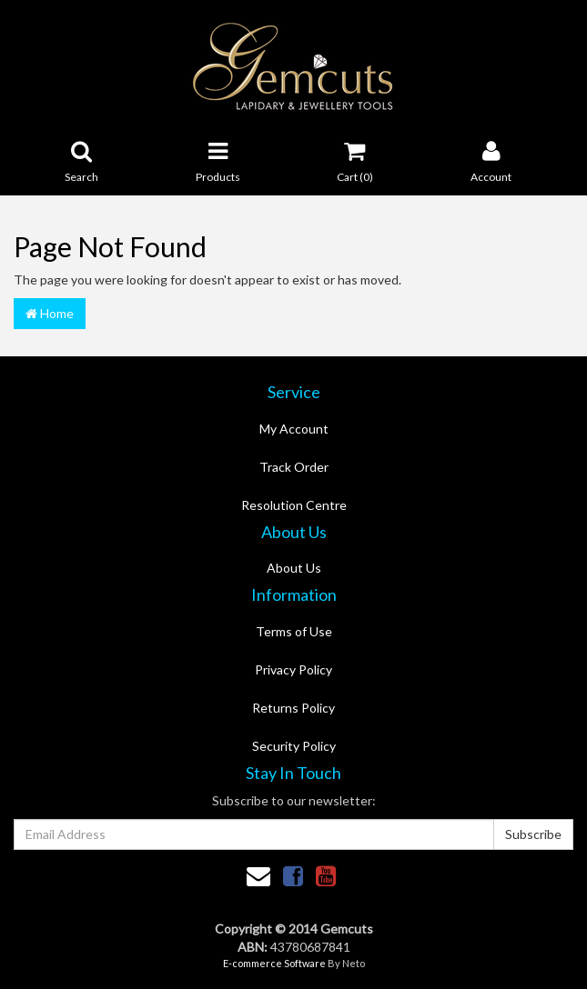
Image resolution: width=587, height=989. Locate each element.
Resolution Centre (294, 505)
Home (49, 313)
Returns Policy (293, 707)
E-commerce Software (274, 963)
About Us (294, 567)
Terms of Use (294, 631)
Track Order (294, 467)
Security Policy (294, 746)
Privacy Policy (293, 669)
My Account (294, 428)
